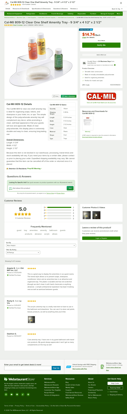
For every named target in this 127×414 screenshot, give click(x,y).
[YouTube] (11, 394)
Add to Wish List (101, 55)
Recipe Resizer (49, 392)
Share (56, 96)
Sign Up (56, 368)
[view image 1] (86, 215)
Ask (70, 188)
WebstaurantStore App (51, 387)
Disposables (82, 14)
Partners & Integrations (51, 395)
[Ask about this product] (41, 188)
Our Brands (92, 385)
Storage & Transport (107, 14)
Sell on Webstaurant (94, 395)
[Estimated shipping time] (114, 65)
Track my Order (115, 388)
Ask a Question (68, 96)
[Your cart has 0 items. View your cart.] (119, 7)
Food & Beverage (57, 14)
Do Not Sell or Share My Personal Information (65, 406)
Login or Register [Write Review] (101, 238)
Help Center (115, 383)
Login (84, 37)
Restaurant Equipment (14, 14)
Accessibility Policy (42, 406)
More (119, 14)
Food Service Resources (74, 392)
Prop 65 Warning (33, 169)
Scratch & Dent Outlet (73, 385)
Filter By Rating (11, 249)
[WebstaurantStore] (21, 379)
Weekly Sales (70, 387)
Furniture (93, 14)
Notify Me (101, 45)
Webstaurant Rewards (51, 385)
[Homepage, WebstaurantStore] (19, 7)
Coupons (69, 390)
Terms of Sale (8, 406)
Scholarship (92, 392)
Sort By (8, 242)
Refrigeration (30, 14)
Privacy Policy (61, 193)
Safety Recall (70, 398)
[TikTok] (22, 394)
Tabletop (70, 14)
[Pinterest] (28, 394)
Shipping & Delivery (115, 395)
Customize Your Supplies (52, 390)
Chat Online (112, 392)
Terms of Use (50, 193)
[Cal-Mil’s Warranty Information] (87, 124)
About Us (91, 382)
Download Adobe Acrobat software (92, 137)
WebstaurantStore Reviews (74, 395)
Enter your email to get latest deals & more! (22, 365)
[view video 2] (96, 215)
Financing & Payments (95, 390)
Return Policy (92, 398)
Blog (67, 382)
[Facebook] (17, 394)
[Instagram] (6, 394)
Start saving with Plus (79, 369)
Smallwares (43, 14)
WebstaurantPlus (49, 382)
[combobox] (61, 7)
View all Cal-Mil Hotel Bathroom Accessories (101, 102)
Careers (90, 387)
